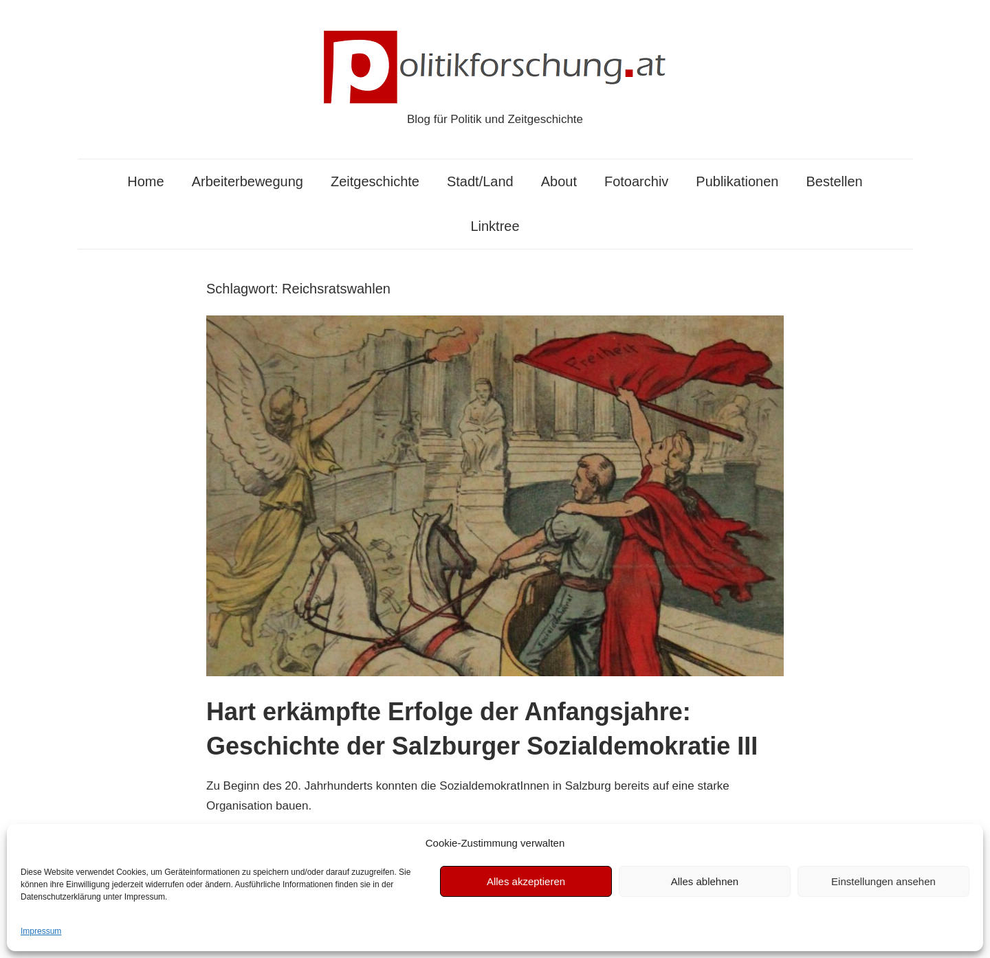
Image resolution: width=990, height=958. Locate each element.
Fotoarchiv (636, 181)
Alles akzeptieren (526, 881)
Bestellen (834, 181)
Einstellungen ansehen (883, 881)
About (559, 181)
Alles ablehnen (704, 881)
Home (145, 181)
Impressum (41, 931)
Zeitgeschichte (375, 181)
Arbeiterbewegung (247, 181)
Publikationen (737, 181)
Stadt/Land (480, 181)
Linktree (494, 226)
